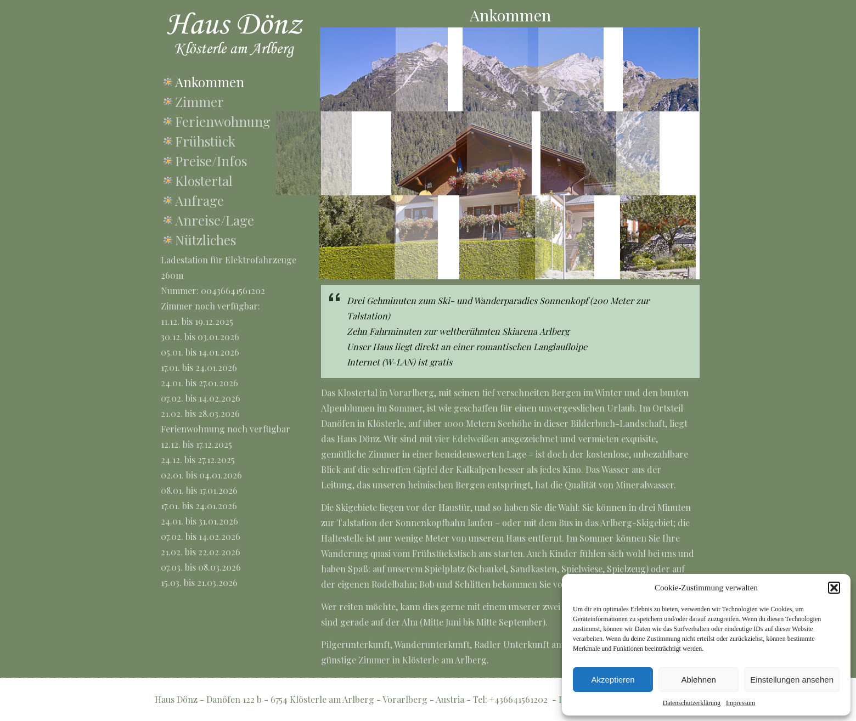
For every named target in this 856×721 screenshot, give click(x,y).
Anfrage (199, 200)
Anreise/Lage (214, 220)
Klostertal (204, 180)
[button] (834, 587)
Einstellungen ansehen (792, 679)
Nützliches (205, 240)
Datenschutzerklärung (691, 703)
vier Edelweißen (467, 438)
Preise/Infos (211, 161)
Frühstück (205, 141)
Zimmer (199, 101)
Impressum (740, 703)
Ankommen (209, 82)
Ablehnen (698, 679)
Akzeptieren (612, 679)
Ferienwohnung (223, 121)
